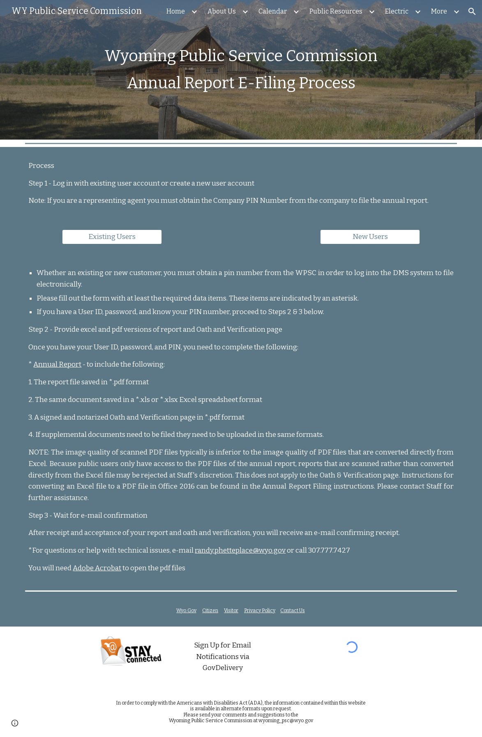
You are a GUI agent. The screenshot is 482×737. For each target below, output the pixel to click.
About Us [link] (222, 11)
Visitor (231, 610)
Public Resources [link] (335, 11)
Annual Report (57, 364)
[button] (472, 11)
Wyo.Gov (186, 610)
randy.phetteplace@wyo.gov (240, 550)
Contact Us (292, 610)
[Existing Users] (111, 237)
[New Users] (370, 237)
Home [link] (175, 11)
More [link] (439, 11)
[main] (241, 70)
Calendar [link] (272, 11)
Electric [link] (396, 11)
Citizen (210, 610)
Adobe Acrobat (97, 568)
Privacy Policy (259, 610)
